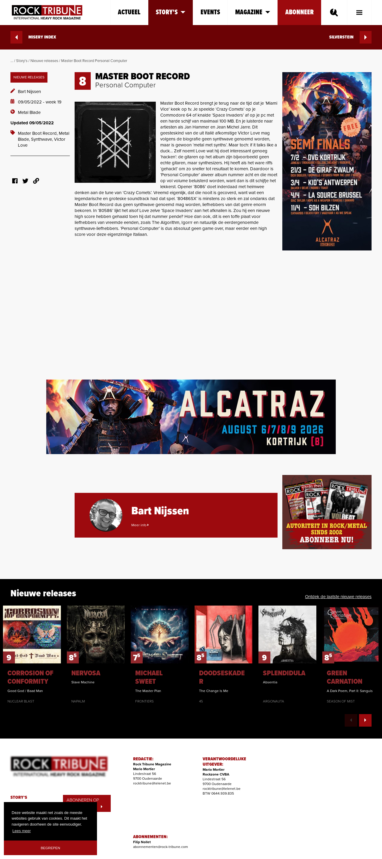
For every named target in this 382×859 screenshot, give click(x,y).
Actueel (129, 12)
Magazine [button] (252, 12)
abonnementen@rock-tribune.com (160, 847)
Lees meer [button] (22, 831)
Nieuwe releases (44, 60)
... (11, 60)
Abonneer (299, 12)
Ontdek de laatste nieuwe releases (338, 596)
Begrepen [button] (50, 848)
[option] (32, 655)
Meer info (140, 525)
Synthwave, (42, 139)
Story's (21, 60)
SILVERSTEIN (350, 37)
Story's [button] (170, 12)
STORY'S (18, 797)
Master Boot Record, (38, 133)
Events (210, 12)
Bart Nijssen (29, 91)
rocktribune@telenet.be (152, 783)
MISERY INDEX (33, 37)
